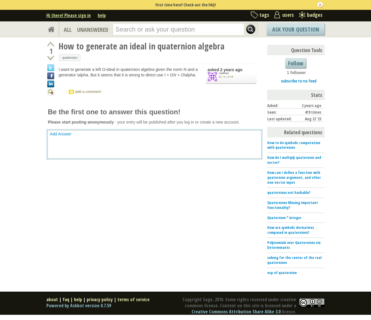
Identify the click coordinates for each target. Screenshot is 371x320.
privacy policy (100, 299)
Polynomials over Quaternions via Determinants (294, 245)
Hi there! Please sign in (68, 15)
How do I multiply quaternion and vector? (294, 160)
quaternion (69, 57)
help (102, 15)
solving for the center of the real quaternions (294, 260)
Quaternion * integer (284, 217)
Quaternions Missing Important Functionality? (292, 205)
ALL (68, 30)
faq (66, 299)
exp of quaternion (282, 272)
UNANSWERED (92, 30)
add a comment (88, 91)
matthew (224, 73)
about (52, 299)
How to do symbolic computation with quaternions (293, 145)
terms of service (133, 299)
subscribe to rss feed (299, 81)
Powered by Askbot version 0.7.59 (78, 305)
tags (264, 14)
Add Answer (61, 134)
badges (315, 14)
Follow (295, 63)
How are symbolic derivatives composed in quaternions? (290, 230)
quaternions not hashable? (288, 192)
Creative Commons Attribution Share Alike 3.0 (236, 311)
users (288, 14)
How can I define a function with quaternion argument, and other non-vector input (294, 177)
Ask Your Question (295, 29)
